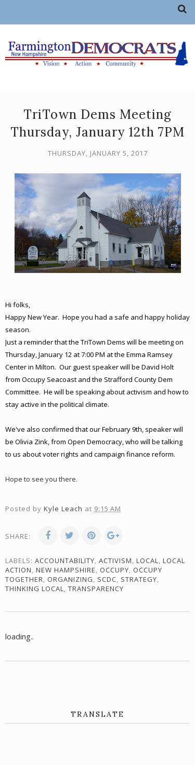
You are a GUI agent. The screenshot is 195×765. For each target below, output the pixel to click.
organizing (70, 579)
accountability (65, 560)
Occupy (114, 570)
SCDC (106, 579)
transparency (96, 588)
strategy (139, 579)
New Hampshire (66, 570)
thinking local (34, 588)
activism (115, 560)
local (147, 560)
